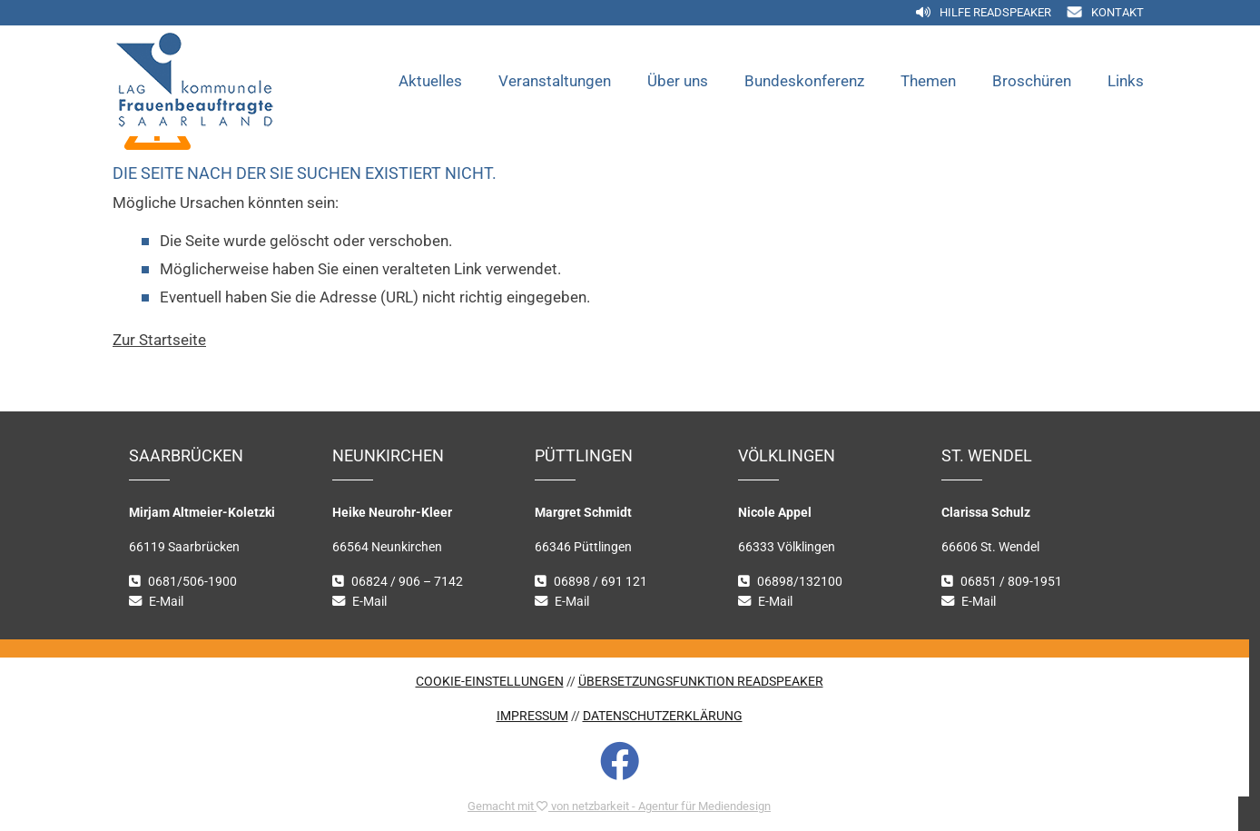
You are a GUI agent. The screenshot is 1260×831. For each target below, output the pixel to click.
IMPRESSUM (532, 716)
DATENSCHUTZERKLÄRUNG (663, 716)
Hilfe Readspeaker (995, 12)
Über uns (677, 81)
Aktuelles (430, 81)
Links (1125, 81)
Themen (928, 81)
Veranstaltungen (554, 81)
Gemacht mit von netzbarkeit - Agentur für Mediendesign (619, 806)
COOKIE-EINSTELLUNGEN (490, 681)
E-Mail (166, 601)
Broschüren (1031, 81)
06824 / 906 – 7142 (407, 581)
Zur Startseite (159, 340)
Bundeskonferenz (804, 81)
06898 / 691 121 (600, 581)
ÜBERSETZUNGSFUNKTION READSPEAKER (700, 681)
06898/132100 (799, 581)
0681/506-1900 (192, 581)
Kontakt (1117, 12)
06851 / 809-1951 (1011, 581)
